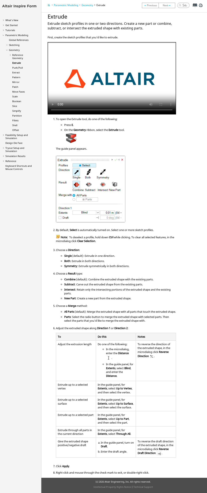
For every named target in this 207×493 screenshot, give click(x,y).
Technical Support (143, 486)
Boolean (16, 101)
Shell (14, 125)
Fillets (15, 120)
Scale (15, 96)
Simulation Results (15, 156)
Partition (17, 115)
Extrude (16, 62)
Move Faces (18, 91)
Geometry (14, 49)
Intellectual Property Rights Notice (112, 486)
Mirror (16, 82)
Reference (10, 161)
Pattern (16, 77)
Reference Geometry (17, 56)
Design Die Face (13, 142)
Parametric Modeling (16, 35)
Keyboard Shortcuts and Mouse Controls (18, 167)
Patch (15, 86)
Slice (14, 106)
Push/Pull (17, 67)
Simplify (16, 110)
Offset (15, 130)
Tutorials (10, 30)
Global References (18, 39)
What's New (11, 20)
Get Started (11, 25)
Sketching (14, 44)
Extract (16, 72)
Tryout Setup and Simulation (14, 149)
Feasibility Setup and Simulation (16, 136)
